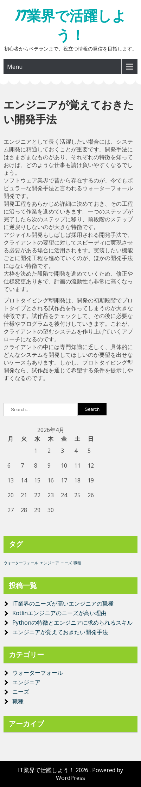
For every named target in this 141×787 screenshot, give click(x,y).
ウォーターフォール (37, 673)
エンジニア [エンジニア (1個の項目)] (49, 562)
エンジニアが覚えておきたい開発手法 (60, 632)
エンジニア (26, 682)
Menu (15, 67)
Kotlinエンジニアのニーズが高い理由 (59, 613)
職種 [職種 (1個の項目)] (77, 562)
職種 (18, 701)
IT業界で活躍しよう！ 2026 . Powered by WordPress (70, 774)
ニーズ (20, 692)
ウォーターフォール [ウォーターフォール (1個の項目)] (21, 562)
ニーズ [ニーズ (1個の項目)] (66, 562)
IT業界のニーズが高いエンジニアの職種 (63, 603)
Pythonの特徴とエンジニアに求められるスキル (72, 622)
